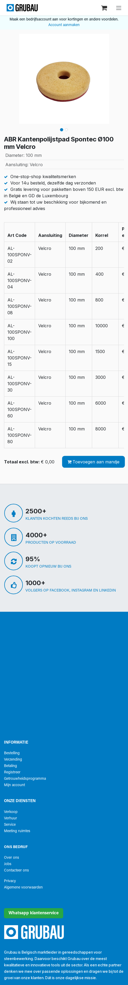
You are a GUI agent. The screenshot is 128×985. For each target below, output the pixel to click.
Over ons (11, 858)
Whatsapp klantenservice (33, 913)
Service (10, 825)
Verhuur (10, 818)
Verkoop (11, 812)
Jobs (7, 864)
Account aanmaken (64, 25)
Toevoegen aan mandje (93, 461)
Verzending (13, 760)
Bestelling (12, 753)
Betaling (10, 766)
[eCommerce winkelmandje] (104, 7)
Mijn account (14, 785)
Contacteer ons (16, 871)
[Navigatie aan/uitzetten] (118, 7)
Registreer (12, 772)
